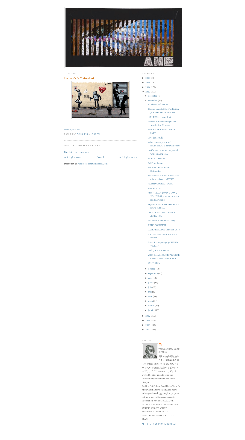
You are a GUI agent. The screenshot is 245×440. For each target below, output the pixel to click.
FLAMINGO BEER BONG (160, 183)
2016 (148, 78)
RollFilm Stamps (155, 163)
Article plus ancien (128, 157)
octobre (152, 268)
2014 (148, 87)
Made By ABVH (72, 129)
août (150, 278)
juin (150, 287)
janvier (151, 310)
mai (150, 291)
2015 (148, 82)
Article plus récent (72, 157)
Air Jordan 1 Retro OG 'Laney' (162, 220)
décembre (153, 95)
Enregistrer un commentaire (77, 152)
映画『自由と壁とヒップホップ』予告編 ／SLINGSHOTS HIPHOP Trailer (163, 196)
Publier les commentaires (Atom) (93, 163)
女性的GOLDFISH (157, 225)
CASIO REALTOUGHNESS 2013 (164, 229)
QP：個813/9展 (155, 137)
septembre (153, 273)
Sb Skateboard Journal (158, 104)
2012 (148, 315)
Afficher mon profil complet (159, 424)
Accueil (100, 157)
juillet (151, 282)
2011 (148, 320)
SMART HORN (155, 188)
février (151, 305)
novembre (153, 100)
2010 (148, 325)
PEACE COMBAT (156, 158)
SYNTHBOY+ (154, 263)
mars (150, 301)
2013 (148, 91)
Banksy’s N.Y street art (158, 250)
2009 (148, 329)
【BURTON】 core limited (160, 117)
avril (150, 296)
